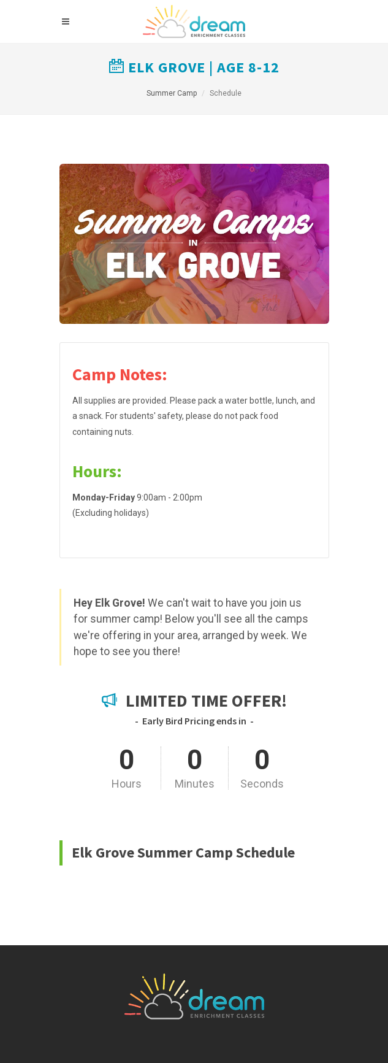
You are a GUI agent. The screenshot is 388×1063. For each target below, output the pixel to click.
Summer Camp (171, 93)
